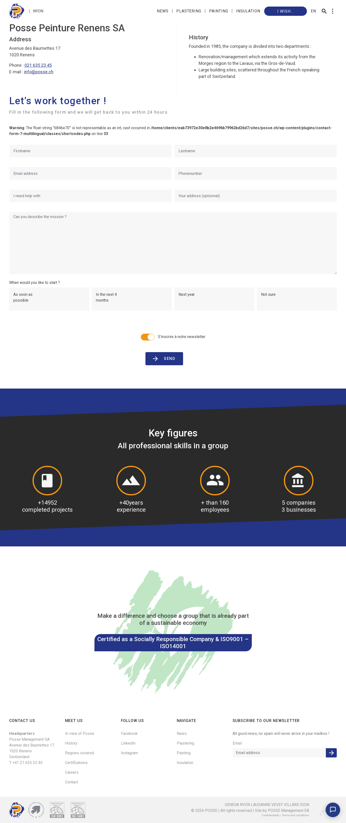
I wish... (285, 11)
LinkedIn (128, 743)
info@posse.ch (38, 71)
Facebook (129, 733)
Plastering (189, 11)
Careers (71, 772)
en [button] (313, 11)
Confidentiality (270, 815)
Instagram (129, 753)
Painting (218, 11)
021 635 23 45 (38, 65)
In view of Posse (79, 733)
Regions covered (79, 753)
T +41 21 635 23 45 (25, 762)
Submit (331, 752)
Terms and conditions (295, 815)
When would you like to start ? (34, 282)
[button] (333, 11)
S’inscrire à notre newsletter (173, 337)
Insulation (248, 11)
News (163, 11)
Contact (71, 782)
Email (237, 743)
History (71, 743)
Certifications (76, 762)
